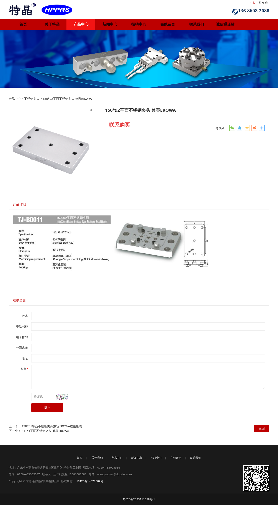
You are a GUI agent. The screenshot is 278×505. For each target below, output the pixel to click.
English (263, 2)
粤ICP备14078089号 (90, 481)
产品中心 (81, 24)
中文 (252, 2)
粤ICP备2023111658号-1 (139, 499)
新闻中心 (110, 24)
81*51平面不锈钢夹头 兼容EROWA (45, 431)
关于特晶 (52, 24)
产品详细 (19, 204)
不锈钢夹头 (31, 99)
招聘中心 (138, 24)
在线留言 (167, 24)
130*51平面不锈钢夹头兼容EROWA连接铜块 (52, 426)
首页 (23, 24)
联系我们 (196, 24)
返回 (262, 428)
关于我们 (97, 458)
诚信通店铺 (225, 24)
